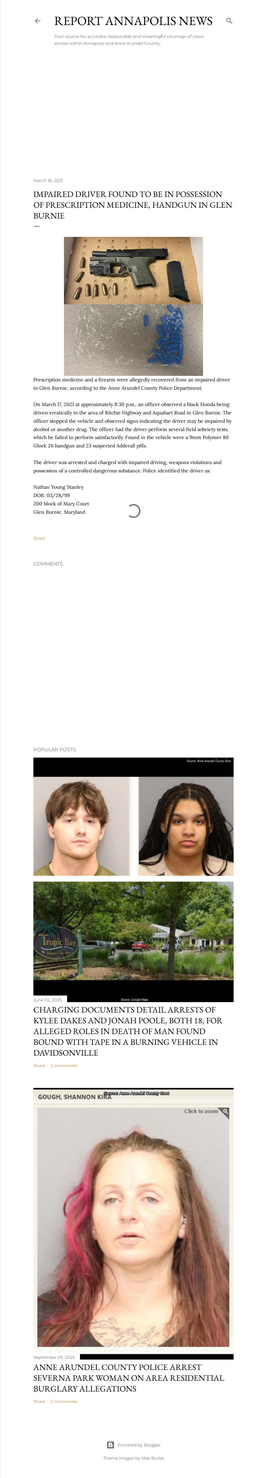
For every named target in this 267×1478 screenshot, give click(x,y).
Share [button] (39, 538)
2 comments (63, 1065)
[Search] (229, 19)
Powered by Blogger (133, 1445)
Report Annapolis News (133, 21)
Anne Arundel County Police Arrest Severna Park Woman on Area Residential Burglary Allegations (128, 1378)
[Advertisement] (133, 111)
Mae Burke (152, 1458)
